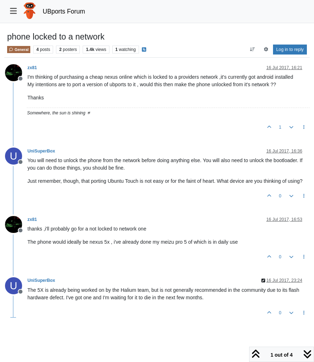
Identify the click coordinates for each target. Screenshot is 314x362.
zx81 (32, 67)
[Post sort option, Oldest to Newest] (252, 50)
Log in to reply (290, 49)
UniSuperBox (41, 151)
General (19, 49)
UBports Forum (64, 11)
